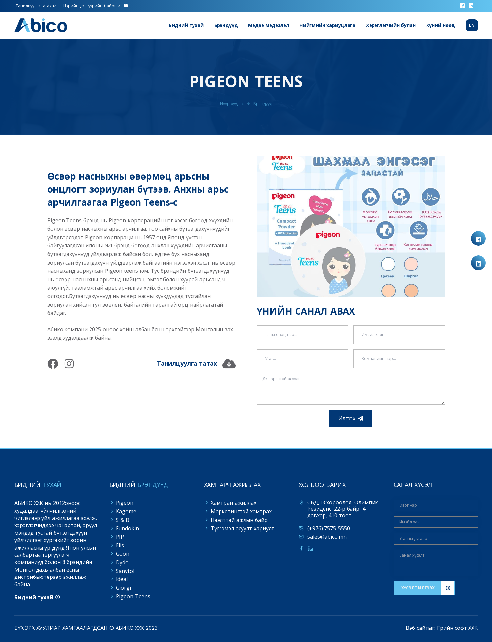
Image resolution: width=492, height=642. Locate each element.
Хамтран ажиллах (233, 502)
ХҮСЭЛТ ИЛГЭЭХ (418, 588)
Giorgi (123, 587)
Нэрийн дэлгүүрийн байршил (95, 6)
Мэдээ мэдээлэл (268, 25)
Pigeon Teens (133, 596)
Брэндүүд (226, 25)
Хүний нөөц (440, 25)
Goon (122, 553)
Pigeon (124, 502)
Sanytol (125, 571)
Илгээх (346, 418)
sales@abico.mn (327, 537)
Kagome (126, 511)
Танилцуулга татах (36, 6)
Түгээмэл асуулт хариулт (242, 528)
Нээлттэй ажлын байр (239, 520)
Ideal (122, 579)
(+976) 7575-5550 (328, 529)
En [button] (472, 25)
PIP (120, 536)
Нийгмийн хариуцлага (327, 25)
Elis (120, 545)
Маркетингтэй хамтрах (241, 511)
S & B (122, 520)
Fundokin (127, 528)
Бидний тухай (186, 25)
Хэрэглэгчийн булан (391, 25)
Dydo (122, 562)
